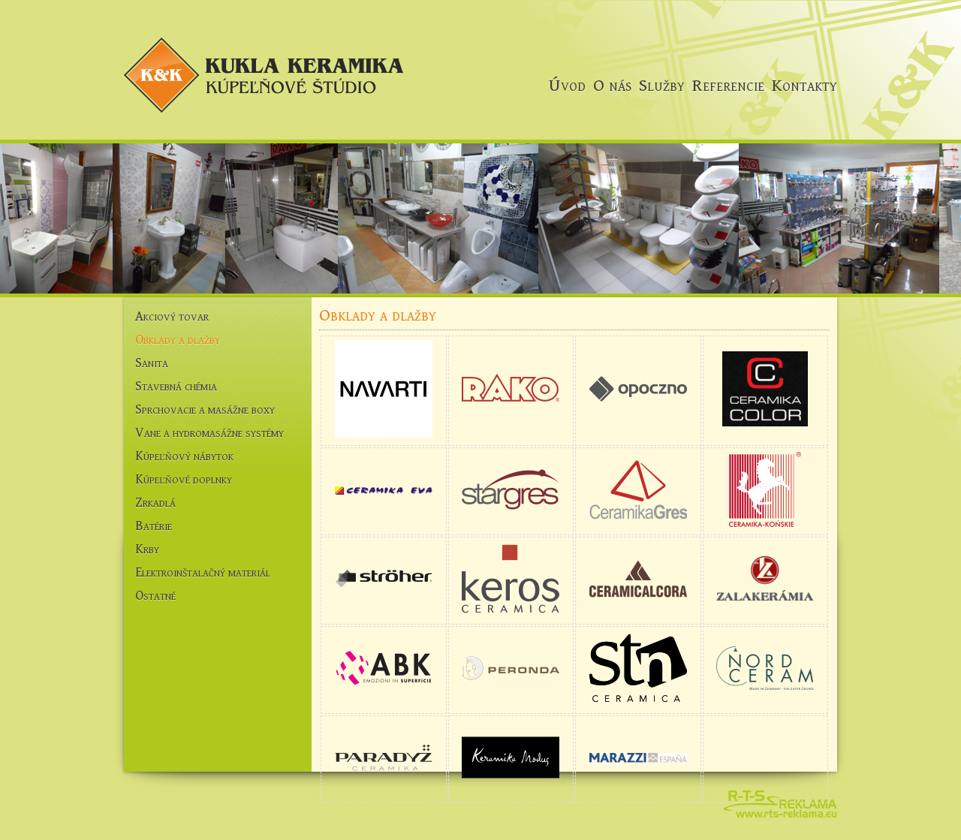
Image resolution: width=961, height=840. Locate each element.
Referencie (728, 85)
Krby (147, 549)
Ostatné (155, 596)
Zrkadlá (155, 502)
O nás (612, 85)
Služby (662, 85)
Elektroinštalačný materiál (202, 572)
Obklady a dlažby (177, 340)
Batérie (153, 526)
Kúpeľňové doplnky (183, 479)
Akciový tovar (172, 316)
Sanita (151, 363)
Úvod (567, 85)
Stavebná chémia (176, 386)
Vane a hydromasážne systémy (209, 433)
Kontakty (804, 85)
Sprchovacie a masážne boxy (205, 409)
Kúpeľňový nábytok (184, 456)
